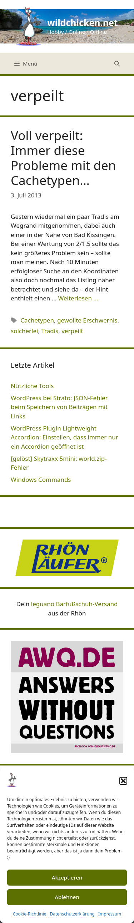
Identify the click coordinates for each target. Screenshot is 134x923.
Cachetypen (37, 320)
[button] (123, 780)
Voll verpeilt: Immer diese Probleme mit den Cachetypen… (63, 158)
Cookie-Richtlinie (29, 914)
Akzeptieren (67, 877)
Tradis (49, 331)
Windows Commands (41, 479)
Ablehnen (67, 897)
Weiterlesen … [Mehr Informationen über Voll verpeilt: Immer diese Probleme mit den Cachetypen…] (78, 298)
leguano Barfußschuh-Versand (74, 604)
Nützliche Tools (32, 386)
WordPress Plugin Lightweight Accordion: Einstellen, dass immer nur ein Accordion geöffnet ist (64, 437)
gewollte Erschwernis (87, 320)
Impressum (109, 914)
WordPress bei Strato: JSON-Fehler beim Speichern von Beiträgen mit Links (59, 407)
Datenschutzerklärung (72, 914)
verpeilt (72, 331)
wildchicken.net (82, 22)
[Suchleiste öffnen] (117, 63)
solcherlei (24, 331)
